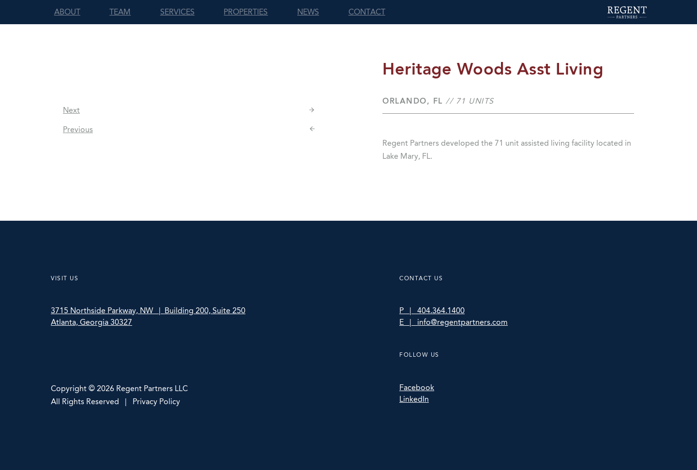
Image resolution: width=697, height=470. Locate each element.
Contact (366, 11)
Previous (78, 129)
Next (71, 110)
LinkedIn (414, 399)
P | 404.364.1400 (432, 310)
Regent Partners (627, 12)
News (308, 11)
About (67, 11)
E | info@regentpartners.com (453, 322)
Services (177, 11)
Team (120, 11)
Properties (246, 11)
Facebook (416, 387)
